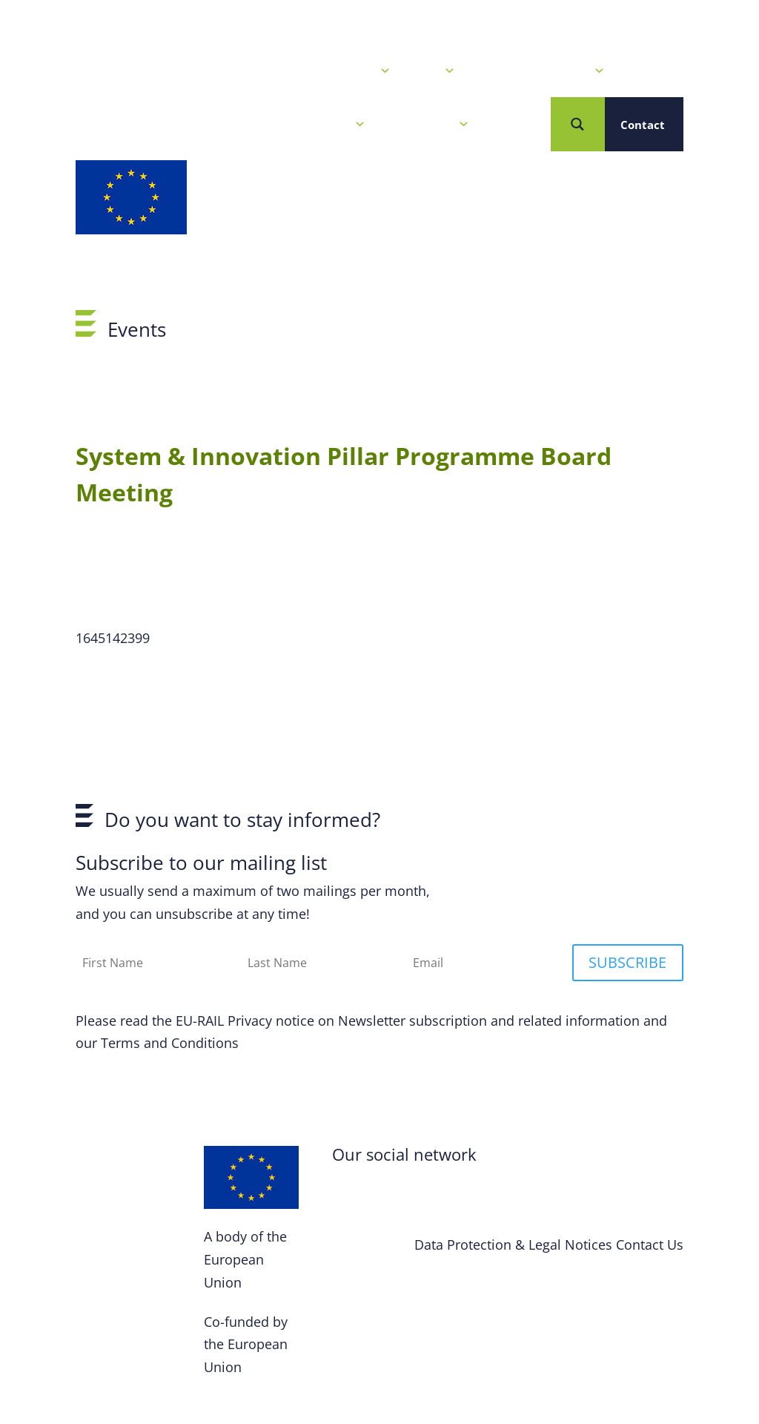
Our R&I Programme (541, 71)
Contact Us (649, 1244)
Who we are (428, 125)
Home (255, 71)
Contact (642, 124)
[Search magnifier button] (578, 124)
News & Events (342, 71)
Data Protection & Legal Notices (513, 1244)
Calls (434, 71)
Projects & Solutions (302, 125)
